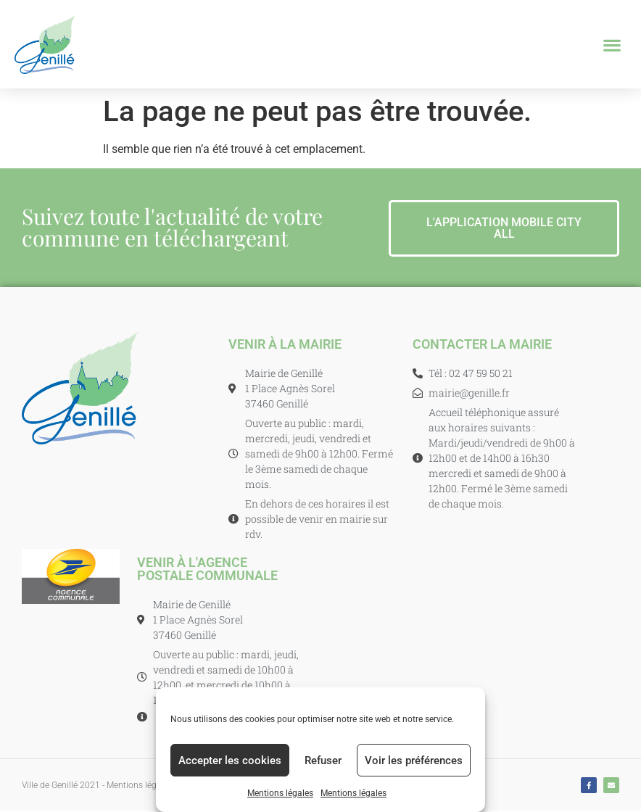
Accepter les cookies (229, 760)
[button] (612, 44)
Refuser (323, 760)
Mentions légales (280, 793)
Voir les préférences (414, 760)
